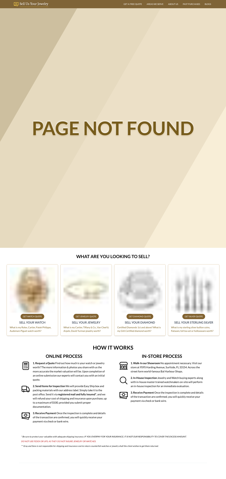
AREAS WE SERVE (155, 4)
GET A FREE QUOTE (133, 4)
